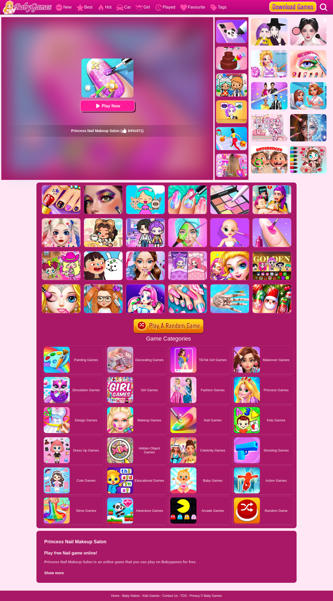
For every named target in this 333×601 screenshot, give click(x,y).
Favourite (192, 7)
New (63, 7)
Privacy (195, 596)
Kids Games (151, 596)
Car (123, 7)
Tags (218, 7)
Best (84, 7)
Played (165, 7)
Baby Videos (131, 596)
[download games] (293, 2)
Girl (143, 7)
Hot (104, 7)
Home (115, 596)
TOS (184, 596)
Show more (54, 573)
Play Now (107, 106)
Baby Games (213, 596)
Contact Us (170, 596)
